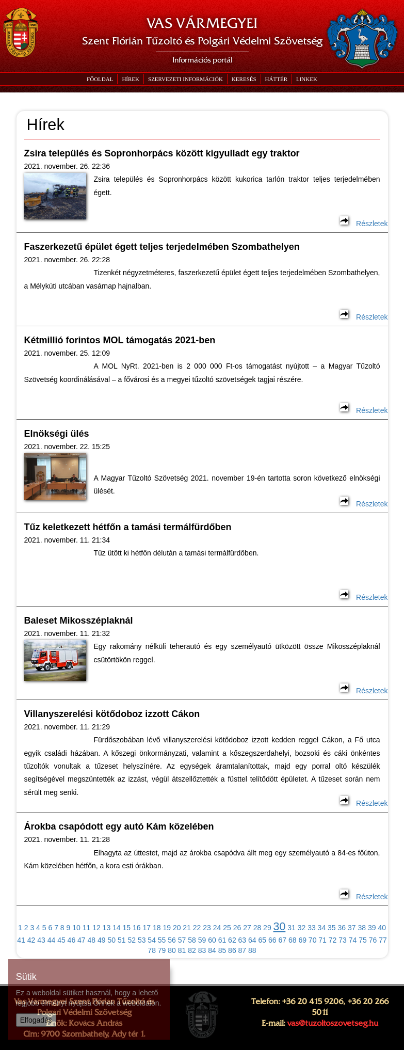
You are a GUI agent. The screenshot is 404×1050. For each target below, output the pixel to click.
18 (157, 928)
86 (232, 950)
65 (262, 940)
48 (92, 940)
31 (291, 928)
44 (51, 940)
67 (282, 940)
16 (137, 928)
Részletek (363, 223)
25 (227, 928)
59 (202, 940)
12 (96, 928)
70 (313, 940)
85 (222, 950)
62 (232, 940)
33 (312, 928)
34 (322, 928)
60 (212, 940)
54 (152, 940)
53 (142, 940)
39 (372, 928)
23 (207, 928)
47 (81, 940)
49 (102, 940)
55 (162, 940)
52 (131, 940)
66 (272, 940)
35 (332, 928)
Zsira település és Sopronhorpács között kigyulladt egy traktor (162, 153)
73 (342, 940)
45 (61, 940)
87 (242, 950)
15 (127, 928)
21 (187, 928)
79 (162, 950)
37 (352, 928)
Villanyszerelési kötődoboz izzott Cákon (112, 714)
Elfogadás (36, 1020)
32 (302, 928)
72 (333, 940)
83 (202, 950)
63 (242, 940)
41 (21, 940)
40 (382, 928)
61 (222, 940)
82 (192, 950)
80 (172, 950)
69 (302, 940)
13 (107, 928)
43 (41, 940)
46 (72, 940)
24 (217, 928)
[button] (185, 79)
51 (122, 940)
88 (252, 950)
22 (197, 928)
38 (362, 928)
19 (167, 928)
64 (252, 940)
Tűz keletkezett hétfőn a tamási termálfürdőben (128, 527)
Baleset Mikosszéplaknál (78, 620)
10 (76, 928)
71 (322, 940)
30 (279, 926)
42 (31, 940)
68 (292, 940)
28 (257, 928)
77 (383, 940)
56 (172, 940)
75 (363, 940)
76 (373, 940)
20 (177, 928)
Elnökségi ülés (56, 433)
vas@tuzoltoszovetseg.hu (332, 1023)
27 (247, 928)
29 (267, 928)
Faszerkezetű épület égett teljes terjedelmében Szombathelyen (162, 247)
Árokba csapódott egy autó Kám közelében (119, 826)
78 (152, 950)
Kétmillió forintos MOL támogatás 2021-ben (120, 340)
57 (182, 940)
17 (146, 928)
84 (212, 950)
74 (353, 940)
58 (192, 940)
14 (116, 928)
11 (87, 928)
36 (342, 928)
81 (182, 950)
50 (111, 940)
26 (237, 928)
